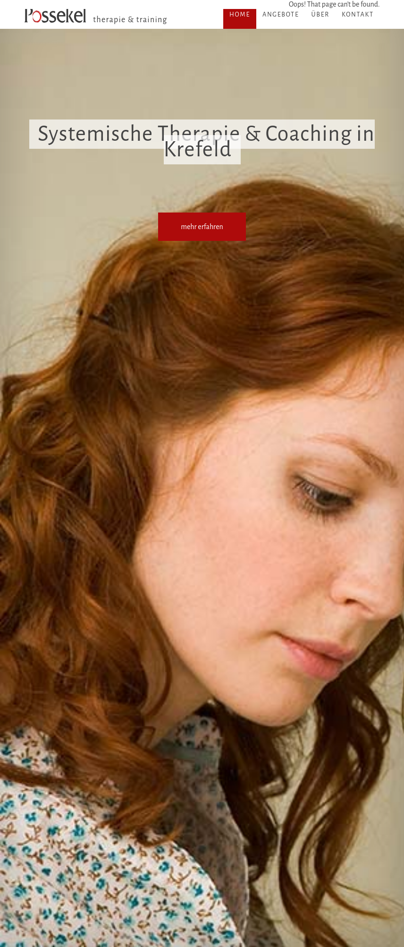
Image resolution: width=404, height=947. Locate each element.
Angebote (280, 14)
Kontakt (358, 14)
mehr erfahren (202, 226)
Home (239, 14)
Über (320, 14)
